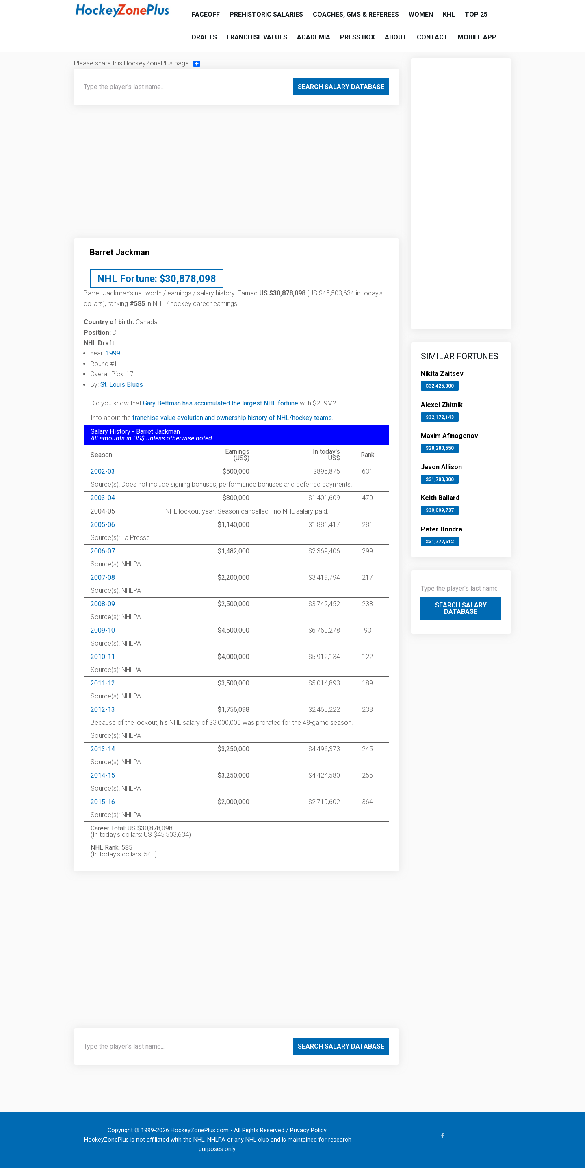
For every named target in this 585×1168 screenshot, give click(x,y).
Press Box (357, 37)
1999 (113, 353)
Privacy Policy (308, 1130)
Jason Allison (441, 467)
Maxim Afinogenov (449, 436)
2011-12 (103, 683)
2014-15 (103, 775)
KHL (449, 14)
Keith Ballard (440, 498)
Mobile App (477, 37)
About (396, 37)
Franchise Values (257, 37)
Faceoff (206, 14)
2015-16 (103, 802)
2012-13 (103, 709)
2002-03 (103, 471)
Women (421, 14)
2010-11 (103, 657)
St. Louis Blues (121, 384)
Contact (432, 37)
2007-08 (103, 577)
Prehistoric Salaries (266, 14)
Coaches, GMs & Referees (356, 14)
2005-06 (103, 525)
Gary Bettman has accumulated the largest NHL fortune (220, 403)
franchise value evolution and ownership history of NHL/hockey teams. (232, 418)
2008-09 (103, 604)
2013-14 (103, 749)
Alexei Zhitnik (442, 405)
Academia (313, 37)
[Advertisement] (236, 175)
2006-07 (103, 551)
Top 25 (476, 14)
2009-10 (103, 630)
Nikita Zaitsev (442, 373)
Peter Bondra (441, 529)
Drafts (204, 37)
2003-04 (103, 498)
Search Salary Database (341, 87)
